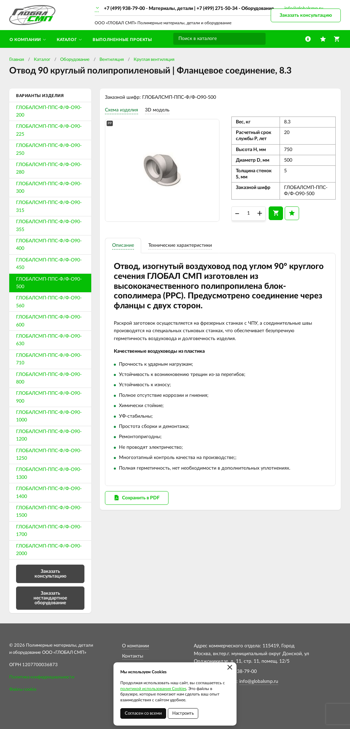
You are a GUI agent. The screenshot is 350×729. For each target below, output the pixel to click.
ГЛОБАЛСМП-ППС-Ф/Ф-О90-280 (49, 168)
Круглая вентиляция (154, 59)
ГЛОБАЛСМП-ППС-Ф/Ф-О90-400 (49, 245)
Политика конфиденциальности (41, 677)
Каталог (42, 59)
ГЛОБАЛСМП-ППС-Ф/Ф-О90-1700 (49, 531)
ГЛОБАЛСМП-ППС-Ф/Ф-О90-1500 (49, 511)
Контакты (132, 656)
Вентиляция (111, 59)
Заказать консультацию (306, 15)
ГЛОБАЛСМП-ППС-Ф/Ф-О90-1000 (49, 416)
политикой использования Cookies (153, 689)
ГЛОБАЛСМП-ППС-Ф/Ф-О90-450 (49, 264)
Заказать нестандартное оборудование (50, 598)
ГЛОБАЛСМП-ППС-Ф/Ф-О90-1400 (49, 492)
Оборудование (75, 59)
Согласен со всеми (143, 713)
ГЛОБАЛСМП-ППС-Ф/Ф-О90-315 (49, 206)
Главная (16, 59)
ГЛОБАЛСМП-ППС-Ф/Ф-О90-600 (49, 321)
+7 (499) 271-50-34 (217, 8)
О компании (135, 646)
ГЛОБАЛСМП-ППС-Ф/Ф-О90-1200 (49, 435)
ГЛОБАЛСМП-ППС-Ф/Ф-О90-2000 (49, 550)
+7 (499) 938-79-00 (124, 8)
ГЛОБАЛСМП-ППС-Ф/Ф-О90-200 (49, 111)
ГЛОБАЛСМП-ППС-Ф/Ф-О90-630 (49, 340)
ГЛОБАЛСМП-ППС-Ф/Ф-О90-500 (49, 283)
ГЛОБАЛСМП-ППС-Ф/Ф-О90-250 (49, 149)
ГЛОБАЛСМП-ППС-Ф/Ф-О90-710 (49, 359)
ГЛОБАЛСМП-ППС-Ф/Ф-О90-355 (49, 225)
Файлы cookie (23, 689)
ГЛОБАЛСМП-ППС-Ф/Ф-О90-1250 (49, 454)
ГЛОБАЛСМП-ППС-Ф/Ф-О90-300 (49, 187)
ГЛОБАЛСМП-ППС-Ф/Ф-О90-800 (49, 378)
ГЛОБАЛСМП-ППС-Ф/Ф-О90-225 (49, 130)
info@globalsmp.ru (258, 681)
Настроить (183, 713)
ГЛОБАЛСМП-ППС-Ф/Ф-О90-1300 (49, 473)
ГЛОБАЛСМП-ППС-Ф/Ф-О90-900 (49, 397)
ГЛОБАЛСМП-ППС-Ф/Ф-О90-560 (49, 302)
